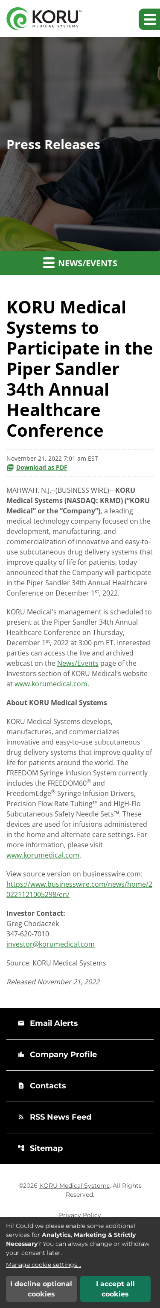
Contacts (41, 1085)
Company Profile (57, 1054)
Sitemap (40, 1148)
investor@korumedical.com (50, 944)
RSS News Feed (54, 1117)
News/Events (78, 663)
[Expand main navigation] (149, 19)
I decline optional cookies (41, 1289)
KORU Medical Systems (74, 1185)
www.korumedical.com (51, 683)
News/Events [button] (80, 262)
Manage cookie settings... (43, 1265)
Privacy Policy (80, 1215)
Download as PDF (36, 467)
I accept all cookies (115, 1289)
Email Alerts (47, 1023)
